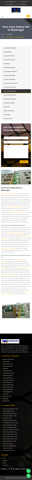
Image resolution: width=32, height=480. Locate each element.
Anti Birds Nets (8, 52)
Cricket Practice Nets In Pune (10, 432)
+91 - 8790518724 (23, 1)
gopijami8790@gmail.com (9, 1)
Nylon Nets (7, 106)
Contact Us (5, 465)
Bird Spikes (7, 63)
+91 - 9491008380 (21, 4)
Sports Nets (7, 114)
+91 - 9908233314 (10, 4)
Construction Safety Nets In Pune (11, 429)
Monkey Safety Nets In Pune (9, 441)
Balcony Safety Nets (9, 55)
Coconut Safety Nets (9, 79)
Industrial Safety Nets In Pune (10, 439)
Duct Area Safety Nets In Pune (10, 434)
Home (2, 37)
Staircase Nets (8, 118)
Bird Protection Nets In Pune (9, 415)
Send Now (24, 161)
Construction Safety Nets (11, 83)
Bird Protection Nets (9, 59)
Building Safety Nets (9, 67)
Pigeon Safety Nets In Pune (9, 445)
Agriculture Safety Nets (10, 48)
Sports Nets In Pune (7, 448)
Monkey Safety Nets (9, 103)
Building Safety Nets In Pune (9, 420)
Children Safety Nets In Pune (9, 425)
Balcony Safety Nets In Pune (9, 413)
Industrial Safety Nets (10, 99)
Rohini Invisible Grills (22, 469)
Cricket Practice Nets (9, 87)
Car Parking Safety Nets (10, 71)
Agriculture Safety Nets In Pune (10, 408)
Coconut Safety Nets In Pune (10, 427)
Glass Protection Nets (10, 95)
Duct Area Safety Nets (10, 91)
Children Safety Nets (9, 75)
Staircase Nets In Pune (8, 450)
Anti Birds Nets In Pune (8, 411)
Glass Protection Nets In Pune (10, 436)
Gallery (4, 463)
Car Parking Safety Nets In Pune (10, 422)
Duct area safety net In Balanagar (9, 193)
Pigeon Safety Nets (9, 110)
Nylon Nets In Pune (7, 443)
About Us (5, 460)
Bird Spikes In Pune (7, 418)
